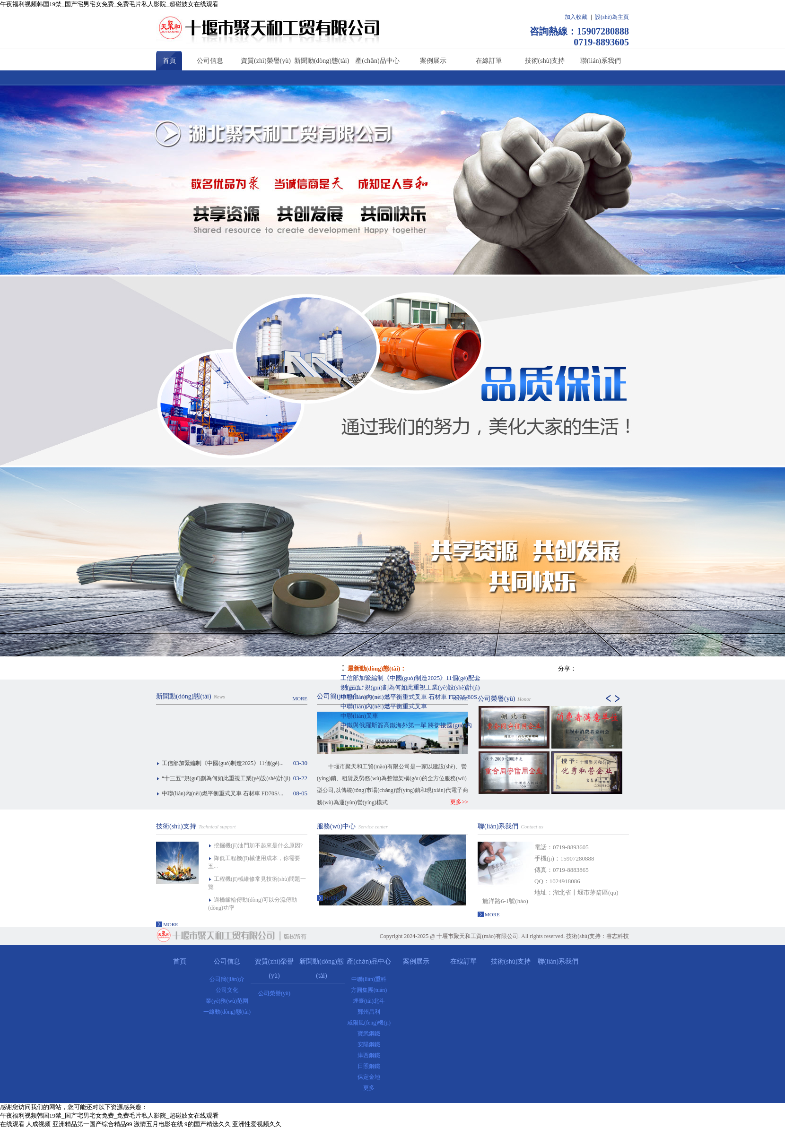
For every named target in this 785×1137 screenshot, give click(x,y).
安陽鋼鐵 (369, 1044)
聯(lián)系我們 (600, 60)
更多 (369, 1088)
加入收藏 (576, 17)
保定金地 (369, 1077)
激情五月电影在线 (158, 1124)
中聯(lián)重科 (368, 979)
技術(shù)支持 (545, 60)
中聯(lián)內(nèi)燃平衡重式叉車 (383, 706)
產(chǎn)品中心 (377, 60)
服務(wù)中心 (336, 826)
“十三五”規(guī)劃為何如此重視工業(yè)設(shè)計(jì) (410, 687)
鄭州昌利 (369, 1011)
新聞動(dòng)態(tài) (321, 60)
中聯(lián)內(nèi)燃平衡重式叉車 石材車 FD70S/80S (408, 696)
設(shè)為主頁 (612, 17)
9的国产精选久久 (207, 1124)
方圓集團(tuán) (369, 990)
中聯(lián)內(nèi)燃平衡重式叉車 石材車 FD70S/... (222, 793)
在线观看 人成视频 (25, 1124)
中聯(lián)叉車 (359, 715)
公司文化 (227, 990)
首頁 (169, 60)
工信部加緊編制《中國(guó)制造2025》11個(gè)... (223, 763)
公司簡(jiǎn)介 (337, 696)
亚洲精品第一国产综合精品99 (92, 1124)
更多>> (459, 802)
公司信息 (210, 60)
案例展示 (433, 60)
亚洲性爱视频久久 (256, 1124)
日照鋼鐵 (369, 1066)
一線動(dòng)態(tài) (227, 1011)
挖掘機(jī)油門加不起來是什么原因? (258, 845)
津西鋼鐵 (369, 1055)
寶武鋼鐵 (369, 1033)
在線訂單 (489, 60)
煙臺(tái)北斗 (369, 1001)
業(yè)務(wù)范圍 (227, 1001)
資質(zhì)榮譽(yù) (266, 60)
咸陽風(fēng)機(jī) (369, 1022)
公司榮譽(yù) (496, 698)
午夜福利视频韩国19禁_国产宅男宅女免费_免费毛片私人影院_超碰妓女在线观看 (109, 4)
